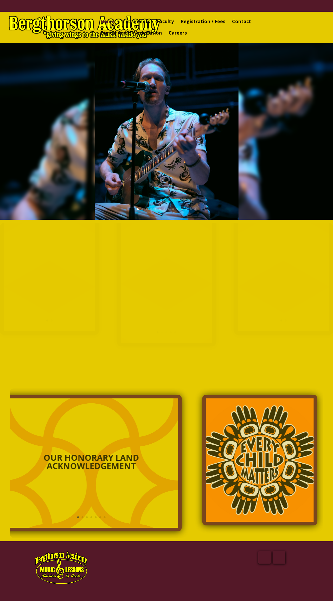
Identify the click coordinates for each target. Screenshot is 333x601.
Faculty (165, 21)
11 (182, 208)
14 (195, 208)
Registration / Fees (203, 21)
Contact (241, 21)
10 (177, 208)
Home (107, 21)
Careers (178, 33)
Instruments (135, 21)
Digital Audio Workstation (131, 33)
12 (186, 208)
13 (191, 208)
